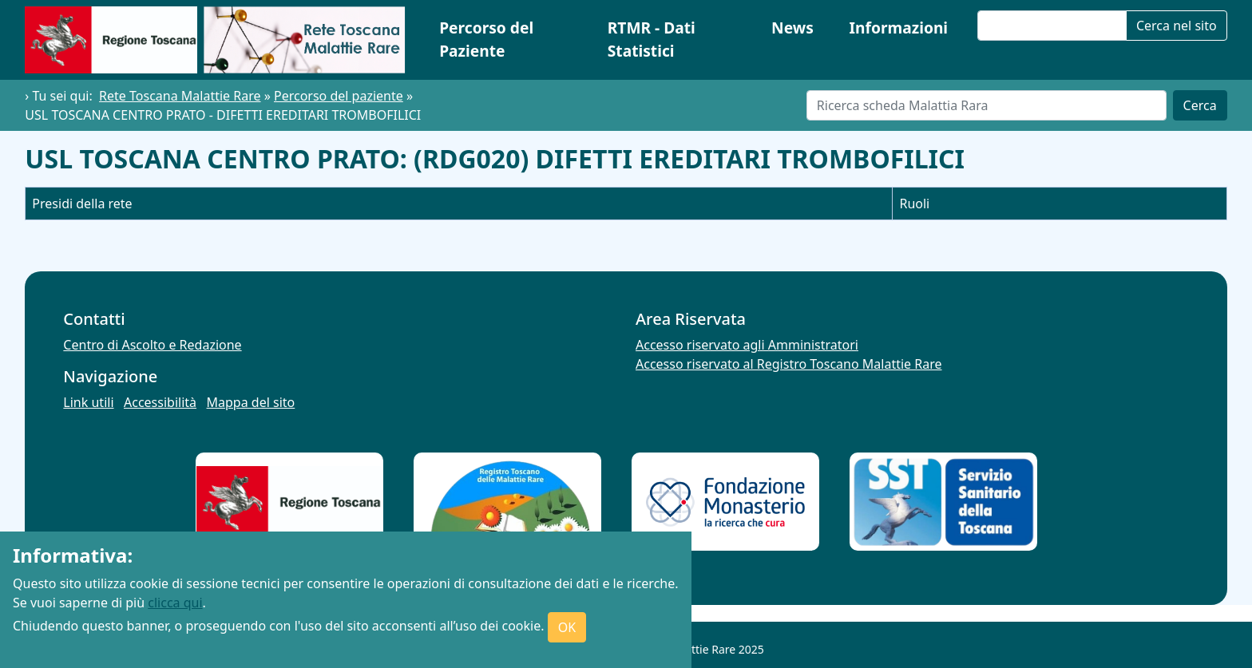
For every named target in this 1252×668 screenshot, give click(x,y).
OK (567, 627)
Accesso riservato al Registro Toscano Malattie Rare (789, 364)
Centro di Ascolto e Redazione (152, 345)
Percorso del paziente (338, 96)
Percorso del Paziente (486, 39)
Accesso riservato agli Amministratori (747, 345)
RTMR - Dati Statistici (651, 39)
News (792, 27)
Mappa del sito (251, 402)
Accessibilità (160, 402)
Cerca (1200, 105)
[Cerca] (986, 105)
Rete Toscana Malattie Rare (179, 96)
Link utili (88, 402)
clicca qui (175, 602)
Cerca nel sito (1176, 25)
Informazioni (899, 27)
